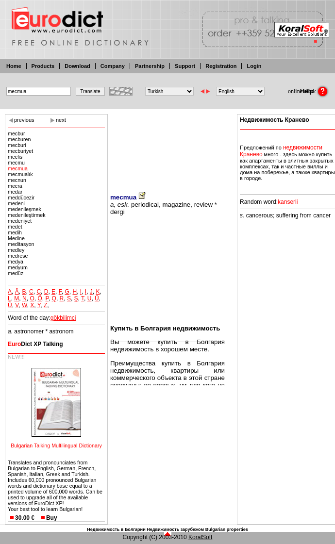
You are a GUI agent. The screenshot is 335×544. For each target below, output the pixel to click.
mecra (15, 186)
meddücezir (21, 197)
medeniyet (20, 221)
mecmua (18, 168)
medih (15, 232)
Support (185, 66)
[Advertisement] (167, 146)
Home (13, 66)
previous (24, 120)
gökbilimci (63, 317)
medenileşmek (24, 209)
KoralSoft (200, 537)
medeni (16, 203)
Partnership (150, 66)
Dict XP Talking (35, 344)
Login (254, 66)
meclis (15, 157)
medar (15, 192)
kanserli (288, 201)
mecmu (16, 162)
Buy (51, 517)
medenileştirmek (27, 215)
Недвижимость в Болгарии (116, 529)
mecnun (17, 180)
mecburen (19, 139)
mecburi (17, 145)
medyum (18, 267)
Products (43, 66)
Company (112, 66)
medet (15, 227)
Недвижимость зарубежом (175, 529)
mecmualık (20, 174)
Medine (16, 238)
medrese (18, 256)
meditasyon (21, 244)
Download (77, 66)
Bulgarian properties (226, 529)
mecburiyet (20, 151)
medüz (15, 273)
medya (15, 261)
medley (16, 250)
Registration (220, 66)
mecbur (16, 133)
